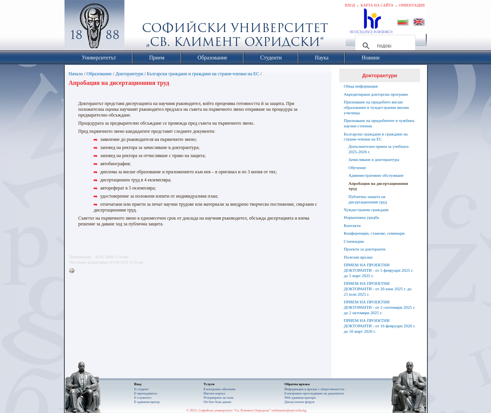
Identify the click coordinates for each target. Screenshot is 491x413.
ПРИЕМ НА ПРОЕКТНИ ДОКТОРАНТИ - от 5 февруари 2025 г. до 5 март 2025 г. (379, 270)
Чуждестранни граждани (366, 209)
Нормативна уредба (361, 217)
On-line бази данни (217, 402)
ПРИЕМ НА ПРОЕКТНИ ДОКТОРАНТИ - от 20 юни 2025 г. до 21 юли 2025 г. (378, 288)
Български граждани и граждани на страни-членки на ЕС (203, 73)
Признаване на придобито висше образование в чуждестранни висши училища (376, 107)
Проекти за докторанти (364, 249)
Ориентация (412, 5)
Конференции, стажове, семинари (374, 233)
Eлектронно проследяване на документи (314, 393)
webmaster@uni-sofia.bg (288, 410)
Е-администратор (147, 402)
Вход (350, 5)
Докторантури (129, 73)
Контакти (352, 225)
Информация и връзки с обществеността (314, 389)
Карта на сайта (376, 5)
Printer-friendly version (74, 270)
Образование (99, 73)
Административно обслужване (376, 175)
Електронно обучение (219, 389)
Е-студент (141, 389)
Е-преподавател (145, 393)
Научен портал (214, 393)
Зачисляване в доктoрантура (373, 159)
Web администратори (300, 397)
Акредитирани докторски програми (376, 94)
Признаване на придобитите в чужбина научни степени (379, 123)
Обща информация (361, 86)
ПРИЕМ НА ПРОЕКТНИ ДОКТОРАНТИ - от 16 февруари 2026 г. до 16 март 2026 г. (379, 325)
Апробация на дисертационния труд (378, 186)
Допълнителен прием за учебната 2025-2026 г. (378, 149)
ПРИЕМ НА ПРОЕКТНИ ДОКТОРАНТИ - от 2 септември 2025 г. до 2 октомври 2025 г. (379, 307)
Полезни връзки (358, 257)
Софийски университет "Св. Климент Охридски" (138, 27)
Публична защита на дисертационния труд (367, 199)
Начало (76, 73)
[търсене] (384, 46)
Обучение (357, 167)
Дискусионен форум (299, 402)
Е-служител (142, 397)
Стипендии (354, 241)
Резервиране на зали (218, 397)
